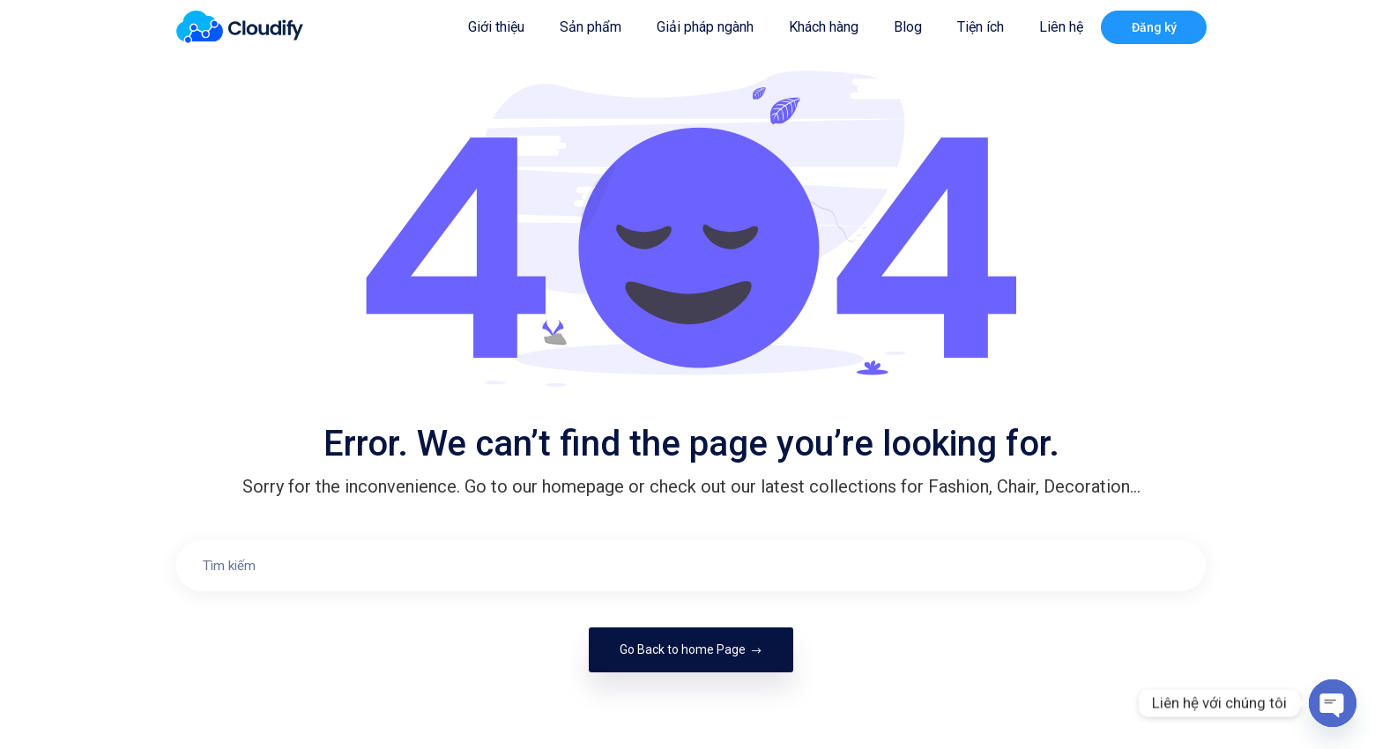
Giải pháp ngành (705, 27)
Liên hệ (1061, 27)
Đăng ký (1154, 27)
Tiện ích (980, 27)
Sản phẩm (590, 27)
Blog (908, 27)
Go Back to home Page (691, 649)
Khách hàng (823, 27)
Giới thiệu (496, 27)
